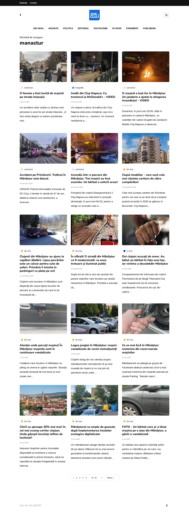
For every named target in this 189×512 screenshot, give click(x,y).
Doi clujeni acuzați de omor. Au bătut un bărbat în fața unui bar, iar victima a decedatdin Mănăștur (145, 260)
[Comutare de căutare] (166, 15)
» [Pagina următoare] (101, 478)
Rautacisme (100, 28)
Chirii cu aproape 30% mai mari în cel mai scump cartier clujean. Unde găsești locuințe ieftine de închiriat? (43, 432)
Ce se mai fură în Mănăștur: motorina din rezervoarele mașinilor (140, 348)
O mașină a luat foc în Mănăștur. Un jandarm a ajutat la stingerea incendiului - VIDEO (144, 96)
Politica (68, 28)
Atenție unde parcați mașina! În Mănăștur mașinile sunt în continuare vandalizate (41, 348)
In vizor (116, 28)
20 (95, 478)
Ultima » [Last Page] (110, 478)
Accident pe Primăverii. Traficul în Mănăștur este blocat (43, 177)
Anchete (53, 28)
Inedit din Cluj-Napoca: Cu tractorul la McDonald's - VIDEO (93, 95)
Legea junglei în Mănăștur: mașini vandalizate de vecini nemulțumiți (94, 347)
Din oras (38, 28)
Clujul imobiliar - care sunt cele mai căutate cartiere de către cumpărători (143, 178)
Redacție (23, 3)
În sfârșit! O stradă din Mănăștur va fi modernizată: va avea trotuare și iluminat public (93, 260)
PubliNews (149, 28)
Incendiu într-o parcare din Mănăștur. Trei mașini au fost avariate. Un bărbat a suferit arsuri (94, 178)
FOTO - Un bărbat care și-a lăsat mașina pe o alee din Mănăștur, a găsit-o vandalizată (144, 430)
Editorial (83, 28)
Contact (33, 3)
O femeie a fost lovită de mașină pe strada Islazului (42, 95)
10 (92, 478)
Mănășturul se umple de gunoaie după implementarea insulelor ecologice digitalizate (93, 430)
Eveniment (132, 28)
